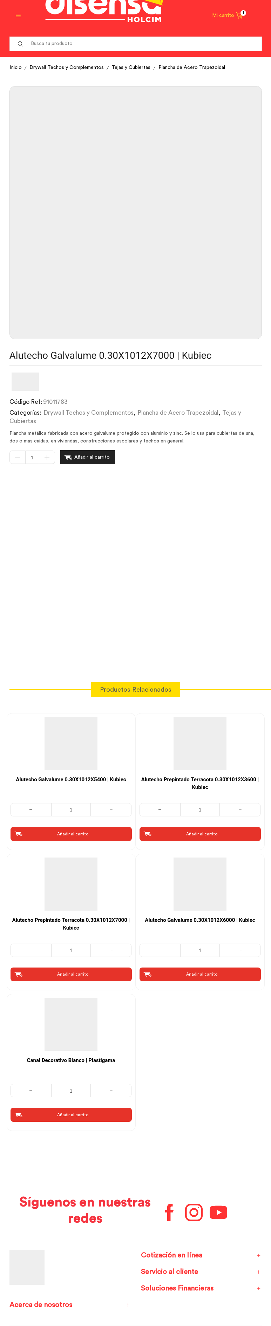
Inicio (16, 67)
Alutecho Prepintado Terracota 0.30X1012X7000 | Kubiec (71, 924)
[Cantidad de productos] (32, 457)
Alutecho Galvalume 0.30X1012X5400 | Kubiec (71, 779)
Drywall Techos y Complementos (66, 67)
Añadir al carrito (92, 457)
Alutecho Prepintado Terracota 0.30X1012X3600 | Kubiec (200, 783)
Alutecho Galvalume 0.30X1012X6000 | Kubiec (200, 920)
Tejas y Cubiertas (130, 67)
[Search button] (20, 44)
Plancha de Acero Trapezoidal (191, 67)
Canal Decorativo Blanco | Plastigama (71, 1060)
